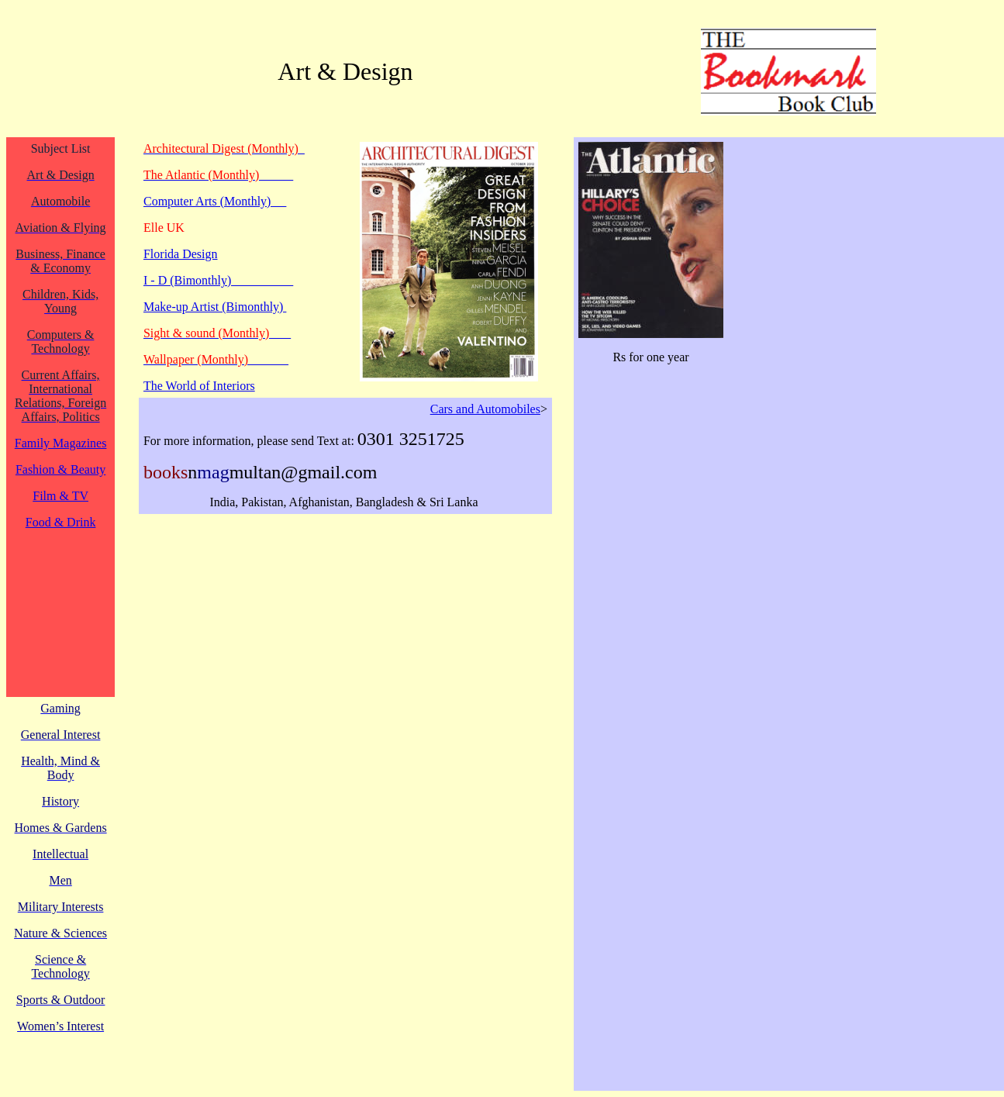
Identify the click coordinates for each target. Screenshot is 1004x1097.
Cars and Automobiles (485, 409)
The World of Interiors (199, 385)
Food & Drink (61, 522)
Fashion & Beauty (60, 469)
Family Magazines (61, 443)
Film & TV (60, 495)
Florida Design (180, 253)
